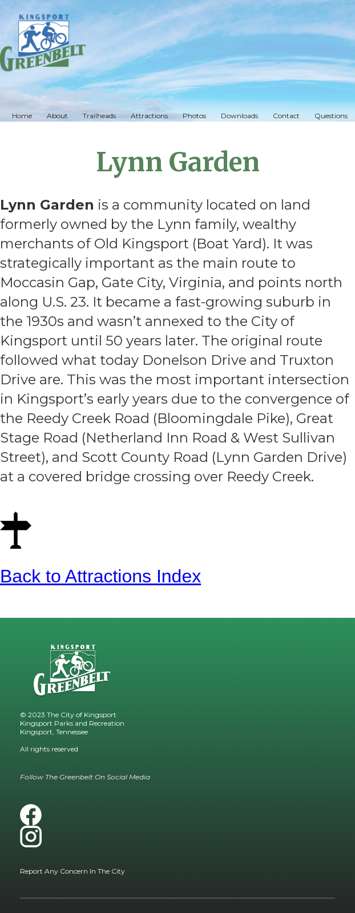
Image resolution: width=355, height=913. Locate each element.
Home (22, 115)
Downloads (239, 115)
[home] (43, 43)
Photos (194, 115)
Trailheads (99, 115)
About (57, 115)
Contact (286, 115)
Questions (331, 115)
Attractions (149, 115)
